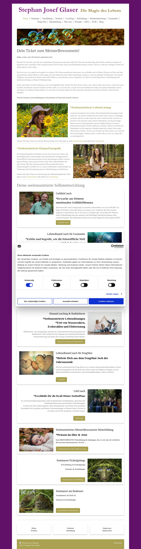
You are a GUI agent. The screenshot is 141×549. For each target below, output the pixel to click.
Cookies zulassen (106, 301)
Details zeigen (112, 294)
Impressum (107, 528)
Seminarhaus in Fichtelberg (73, 480)
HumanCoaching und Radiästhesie (70, 341)
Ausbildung (70, 531)
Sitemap (35, 543)
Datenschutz (107, 531)
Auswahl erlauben (70, 301)
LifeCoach (79, 418)
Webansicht (118, 543)
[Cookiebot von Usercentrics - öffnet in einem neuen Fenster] (113, 246)
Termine (34, 531)
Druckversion (25, 543)
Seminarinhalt (78, 141)
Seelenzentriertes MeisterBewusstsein (72, 449)
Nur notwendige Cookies (35, 301)
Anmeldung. (100, 141)
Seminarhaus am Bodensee (68, 510)
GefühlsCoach (63, 222)
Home (34, 528)
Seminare (70, 528)
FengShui (61, 379)
